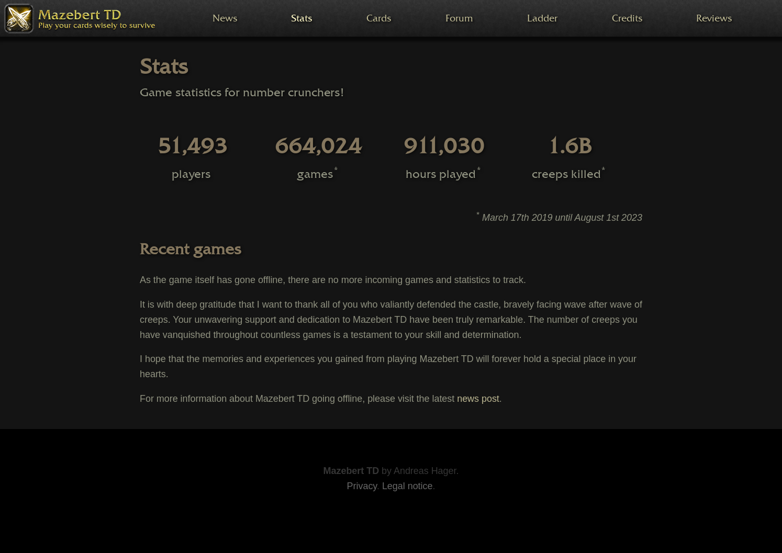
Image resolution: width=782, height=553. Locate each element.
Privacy (362, 486)
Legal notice (407, 486)
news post (478, 398)
